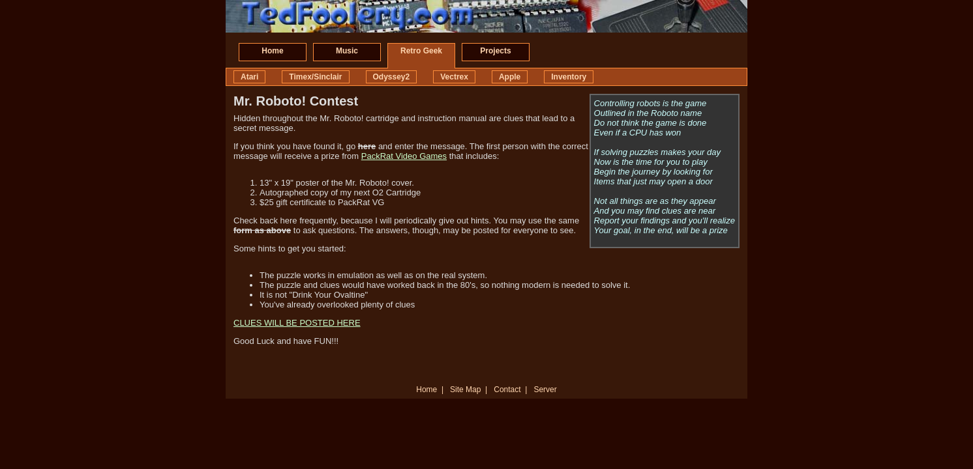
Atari (249, 76)
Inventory (568, 76)
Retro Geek (421, 50)
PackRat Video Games (404, 156)
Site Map (465, 389)
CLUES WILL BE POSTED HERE (297, 323)
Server (544, 389)
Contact (507, 389)
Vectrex (454, 76)
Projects (495, 50)
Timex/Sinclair (315, 76)
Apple (509, 76)
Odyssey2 (391, 76)
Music (347, 50)
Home (272, 50)
